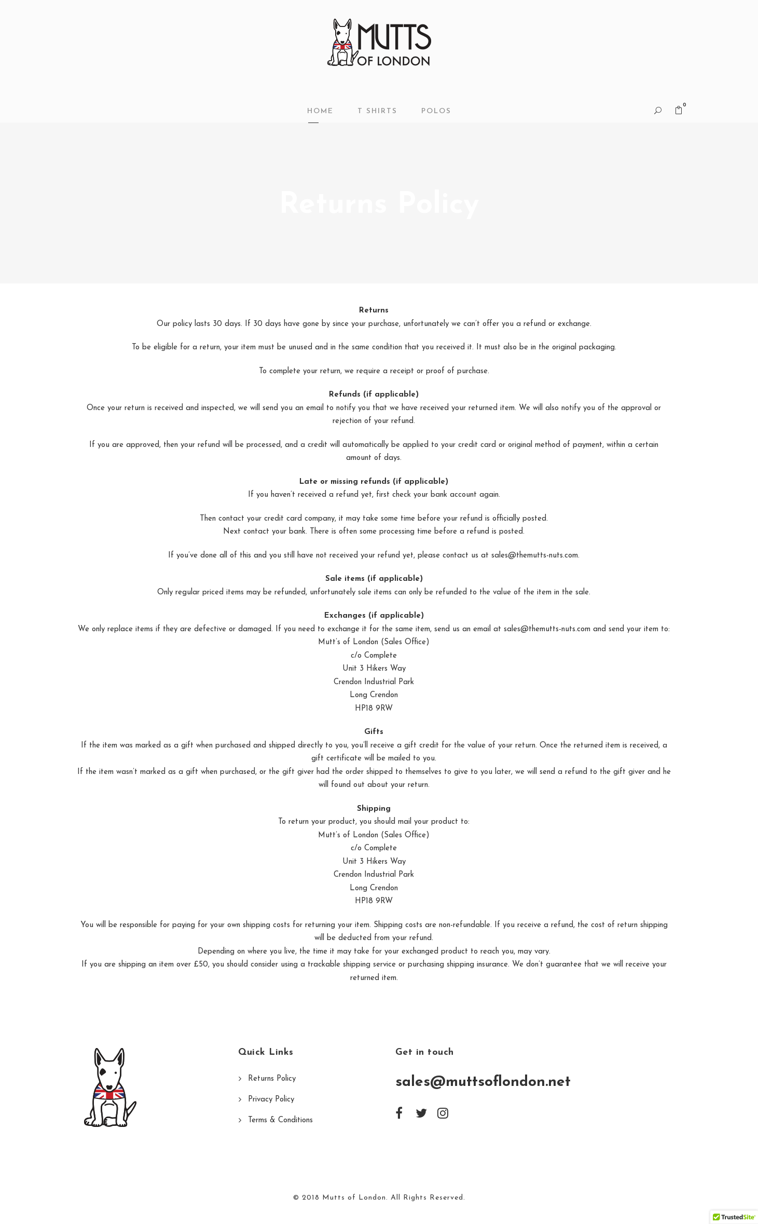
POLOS (436, 111)
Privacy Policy (271, 1100)
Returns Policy (272, 1079)
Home (320, 111)
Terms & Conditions (280, 1120)
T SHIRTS (377, 111)
